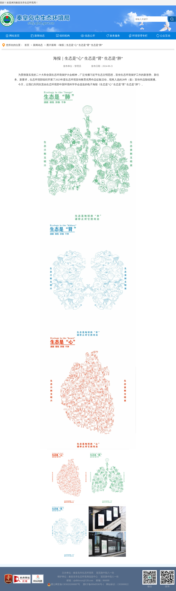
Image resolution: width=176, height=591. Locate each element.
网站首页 (13, 35)
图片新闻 (51, 45)
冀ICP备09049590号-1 (93, 584)
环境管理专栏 (138, 36)
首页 (26, 45)
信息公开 (88, 35)
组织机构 (63, 35)
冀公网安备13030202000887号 (65, 584)
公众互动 (163, 35)
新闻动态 (38, 35)
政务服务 (113, 35)
